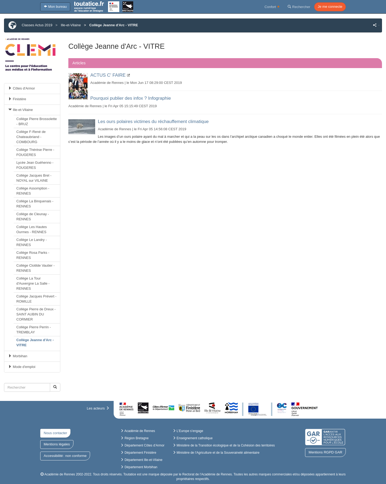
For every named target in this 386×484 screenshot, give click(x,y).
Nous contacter (55, 433)
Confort (272, 6)
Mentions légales (57, 444)
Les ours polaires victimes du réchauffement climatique (153, 121)
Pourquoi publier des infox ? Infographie (130, 98)
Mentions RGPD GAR (325, 452)
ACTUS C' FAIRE (108, 75)
